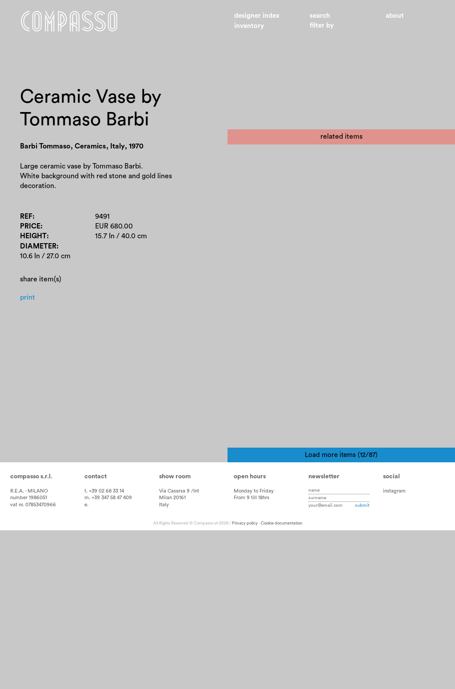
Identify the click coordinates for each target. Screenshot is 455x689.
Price (30, 226)
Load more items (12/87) (341, 613)
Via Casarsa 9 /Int (179, 649)
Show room (175, 635)
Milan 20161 (172, 656)
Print (27, 297)
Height (33, 236)
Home (69, 21)
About (395, 15)
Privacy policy (245, 682)
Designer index (256, 15)
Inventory (249, 26)
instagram (394, 649)
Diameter (38, 246)
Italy (164, 663)
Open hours (250, 635)
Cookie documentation (281, 682)
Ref (26, 216)
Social (391, 635)
